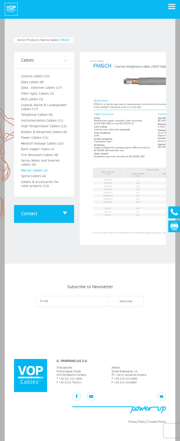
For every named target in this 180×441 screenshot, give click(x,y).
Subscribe (126, 301)
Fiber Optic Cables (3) (37, 94)
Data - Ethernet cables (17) (41, 88)
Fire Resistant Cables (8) (39, 155)
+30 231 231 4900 (70, 379)
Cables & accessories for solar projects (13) (40, 184)
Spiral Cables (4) (33, 176)
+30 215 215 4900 (125, 379)
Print (174, 226)
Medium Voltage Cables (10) (42, 144)
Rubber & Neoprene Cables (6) (44, 132)
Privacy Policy (137, 422)
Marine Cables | (50, 40)
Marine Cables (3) (34, 170)
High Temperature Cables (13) (43, 126)
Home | (22, 40)
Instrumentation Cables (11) (42, 121)
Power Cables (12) (34, 138)
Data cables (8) (32, 82)
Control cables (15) (35, 76)
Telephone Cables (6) (36, 115)
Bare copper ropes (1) (37, 149)
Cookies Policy (157, 422)
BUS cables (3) (32, 99)
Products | (34, 40)
